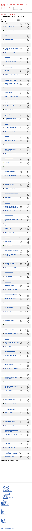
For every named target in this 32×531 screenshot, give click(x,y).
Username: (5, 19)
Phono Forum (5, 498)
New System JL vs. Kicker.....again (11, 250)
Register (2, 511)
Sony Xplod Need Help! (9, 184)
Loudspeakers (11, 4)
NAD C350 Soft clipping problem (11, 294)
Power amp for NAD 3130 (9, 302)
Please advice (7, 57)
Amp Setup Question (9, 272)
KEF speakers (7, 70)
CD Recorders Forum (7, 490)
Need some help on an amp (10, 346)
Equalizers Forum (6, 492)
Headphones (22, 4)
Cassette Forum (6, 488)
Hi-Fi (7, 4)
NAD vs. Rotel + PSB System (10, 175)
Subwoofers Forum (6, 500)
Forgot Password (4, 509)
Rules (2, 512)
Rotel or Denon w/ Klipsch (10, 171)
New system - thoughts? (9, 285)
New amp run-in (8, 311)
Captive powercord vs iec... (10, 421)
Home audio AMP (8, 241)
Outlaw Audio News (8, 276)
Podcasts (3, 5)
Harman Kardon (8, 228)
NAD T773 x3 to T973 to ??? (10, 447)
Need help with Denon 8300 (10, 399)
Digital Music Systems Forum (8, 497)
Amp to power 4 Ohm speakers (10, 140)
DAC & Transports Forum (7, 491)
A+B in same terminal (9, 215)
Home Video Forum (4, 502)
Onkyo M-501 (7, 162)
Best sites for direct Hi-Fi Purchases (11, 210)
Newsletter (9, 528)
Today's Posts (28, 485)
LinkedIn (2, 521)
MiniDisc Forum (6, 495)
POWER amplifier (8, 197)
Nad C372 (7, 136)
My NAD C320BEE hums (9, 245)
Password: (13, 19)
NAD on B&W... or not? (9, 158)
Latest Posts (3, 4)
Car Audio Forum (4, 504)
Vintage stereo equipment (10, 105)
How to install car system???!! (10, 267)
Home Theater (16, 4)
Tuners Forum (5, 501)
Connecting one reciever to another (11, 131)
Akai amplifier (7, 87)
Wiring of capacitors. (9, 412)
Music (26, 4)
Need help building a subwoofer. (11, 166)
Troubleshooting (4, 514)
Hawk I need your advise (9, 456)
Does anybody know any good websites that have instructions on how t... (11, 154)
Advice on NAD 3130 (9, 307)
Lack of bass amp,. (8, 390)
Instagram (3, 520)
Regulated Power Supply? (10, 351)
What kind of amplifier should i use (11, 193)
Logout (2, 510)
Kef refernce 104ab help (9, 26)
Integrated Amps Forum (7, 493)
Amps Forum (5, 487)
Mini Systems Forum (6, 496)
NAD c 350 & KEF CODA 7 (10, 329)
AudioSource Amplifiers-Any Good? (11, 188)
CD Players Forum (6, 489)
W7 (5, 373)
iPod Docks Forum (6, 494)
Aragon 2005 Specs (8, 92)
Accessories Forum (5, 505)
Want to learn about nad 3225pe (11, 355)
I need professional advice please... (11, 61)
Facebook (3, 519)
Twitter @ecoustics (4, 522)
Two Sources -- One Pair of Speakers (12, 403)
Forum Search (17, 9)
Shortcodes (3, 513)
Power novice (7, 443)
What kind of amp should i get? (11, 127)
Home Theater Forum (5, 503)
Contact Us (6, 528)
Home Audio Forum (5, 485)
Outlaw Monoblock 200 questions (11, 109)
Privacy (13, 528)
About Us (2, 528)
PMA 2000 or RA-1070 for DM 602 (11, 298)
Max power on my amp (9, 39)
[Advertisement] (16, 472)
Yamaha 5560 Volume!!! (9, 232)
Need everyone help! (9, 364)
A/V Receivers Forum (7, 486)
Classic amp (7, 35)
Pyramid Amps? (8, 324)
